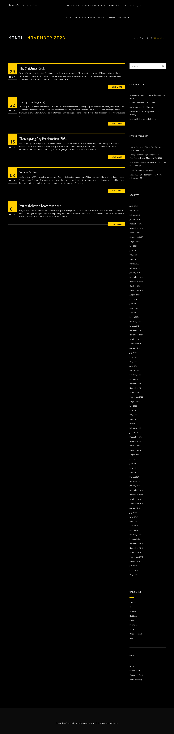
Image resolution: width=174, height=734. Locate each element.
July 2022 (133, 406)
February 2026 (135, 215)
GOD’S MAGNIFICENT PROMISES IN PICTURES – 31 (112, 6)
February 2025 (135, 268)
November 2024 (136, 281)
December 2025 (135, 224)
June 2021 (133, 463)
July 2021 (133, 459)
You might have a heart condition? (40, 206)
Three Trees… (149, 170)
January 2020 (134, 539)
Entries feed (134, 670)
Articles (132, 602)
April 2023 (133, 366)
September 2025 (136, 237)
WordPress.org (135, 679)
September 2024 (136, 290)
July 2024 (133, 299)
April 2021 (133, 472)
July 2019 (133, 565)
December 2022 (135, 383)
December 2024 (135, 277)
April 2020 (133, 525)
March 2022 (134, 423)
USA (131, 638)
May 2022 (133, 414)
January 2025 (134, 272)
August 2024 (134, 295)
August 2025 (134, 241)
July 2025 (133, 246)
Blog (142, 38)
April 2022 (133, 419)
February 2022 (135, 428)
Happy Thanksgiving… (33, 102)
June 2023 (133, 357)
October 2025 (135, 232)
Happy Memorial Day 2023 (151, 158)
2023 (149, 38)
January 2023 (134, 379)
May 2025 (133, 255)
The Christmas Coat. (32, 68)
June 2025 (133, 250)
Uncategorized (135, 634)
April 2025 (133, 259)
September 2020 (136, 503)
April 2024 (133, 312)
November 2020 (136, 494)
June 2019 (133, 570)
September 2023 (136, 343)
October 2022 (135, 392)
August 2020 (134, 508)
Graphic (132, 611)
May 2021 (133, 468)
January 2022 (134, 432)
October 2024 (135, 286)
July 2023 (133, 352)
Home (66, 6)
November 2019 (136, 548)
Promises (133, 625)
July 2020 (133, 512)
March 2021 (134, 477)
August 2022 (134, 401)
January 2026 (134, 219)
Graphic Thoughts (76, 18)
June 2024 (133, 303)
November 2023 (136, 335)
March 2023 (134, 370)
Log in (131, 666)
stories (132, 629)
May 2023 (133, 361)
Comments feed (136, 675)
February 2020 (135, 534)
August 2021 (134, 454)
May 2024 (133, 308)
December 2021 (135, 437)
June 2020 (133, 517)
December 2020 (135, 490)
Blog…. (77, 6)
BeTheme (114, 723)
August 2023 (134, 348)
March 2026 (134, 210)
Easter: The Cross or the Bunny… (143, 102)
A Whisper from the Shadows (141, 107)
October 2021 (135, 445)
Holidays (133, 616)
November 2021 (136, 441)
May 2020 (133, 521)
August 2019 (134, 561)
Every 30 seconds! (137, 150)
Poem (131, 620)
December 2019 (135, 543)
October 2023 (135, 339)
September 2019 (136, 557)
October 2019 (135, 552)
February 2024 (135, 321)
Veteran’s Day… (28, 172)
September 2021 (136, 450)
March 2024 (134, 317)
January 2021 (134, 485)
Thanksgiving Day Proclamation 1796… (43, 138)
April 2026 (133, 206)
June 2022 (133, 410)
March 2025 (134, 264)
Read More (117, 87)
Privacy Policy (95, 723)
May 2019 (133, 574)
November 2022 (136, 388)
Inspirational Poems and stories (110, 18)
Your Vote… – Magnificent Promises (143, 147)
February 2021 (135, 481)
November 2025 (136, 228)
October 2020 (135, 499)
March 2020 (134, 530)
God (131, 607)
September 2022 (136, 397)
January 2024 (134, 326)
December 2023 (135, 330)
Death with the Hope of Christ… (142, 119)
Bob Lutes (133, 175)
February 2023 (135, 375)
